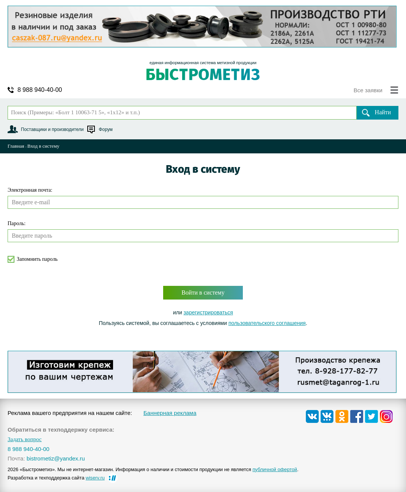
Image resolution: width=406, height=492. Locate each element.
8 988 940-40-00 (39, 90)
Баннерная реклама (170, 413)
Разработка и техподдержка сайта (56, 478)
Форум (105, 129)
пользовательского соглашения (267, 323)
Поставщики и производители (52, 129)
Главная (16, 146)
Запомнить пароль (37, 259)
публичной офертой (274, 469)
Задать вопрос (25, 439)
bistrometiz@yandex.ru (56, 458)
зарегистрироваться (208, 312)
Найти (383, 112)
